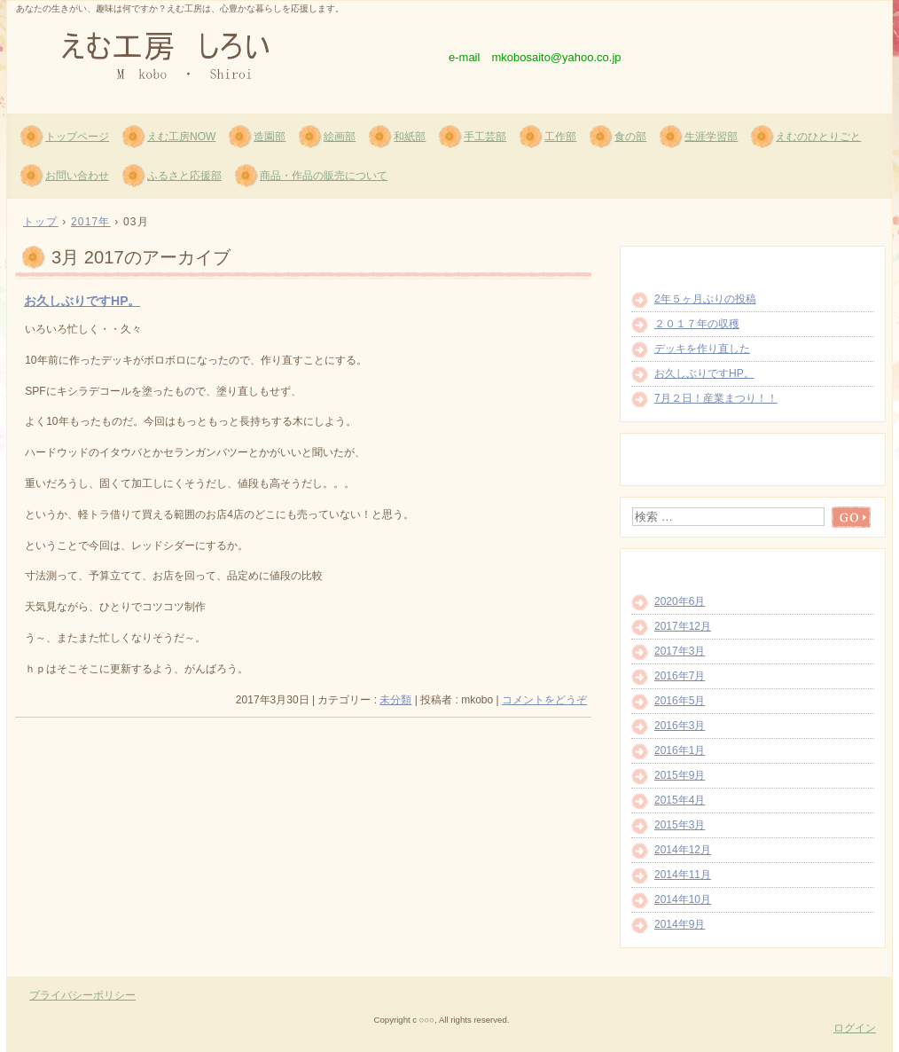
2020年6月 (679, 601)
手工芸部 (485, 136)
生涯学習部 (711, 136)
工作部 (560, 136)
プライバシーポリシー (82, 995)
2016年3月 (679, 725)
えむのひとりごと (818, 136)
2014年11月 (682, 874)
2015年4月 (679, 800)
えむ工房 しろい (220, 54)
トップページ (77, 136)
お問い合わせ (77, 175)
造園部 (269, 136)
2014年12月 (682, 850)
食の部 (630, 136)
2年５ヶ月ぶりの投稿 (705, 299)
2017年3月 (679, 651)
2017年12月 (682, 626)
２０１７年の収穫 (696, 324)
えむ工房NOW (181, 136)
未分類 (395, 700)
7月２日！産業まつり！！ (716, 398)
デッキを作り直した (702, 348)
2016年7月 (679, 676)
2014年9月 (679, 924)
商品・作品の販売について (323, 175)
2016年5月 (679, 701)
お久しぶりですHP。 (82, 301)
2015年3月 (679, 825)
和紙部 (410, 136)
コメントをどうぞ (544, 700)
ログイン (854, 1028)
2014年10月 (682, 899)
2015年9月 (679, 775)
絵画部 (340, 136)
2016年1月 (679, 750)
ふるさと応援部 (184, 175)
